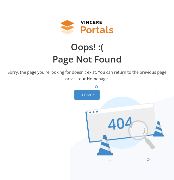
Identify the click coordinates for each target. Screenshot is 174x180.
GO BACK (87, 94)
